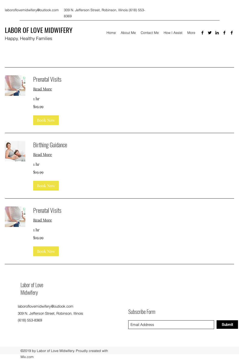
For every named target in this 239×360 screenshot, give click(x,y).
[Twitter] (209, 32)
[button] (46, 120)
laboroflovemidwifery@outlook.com (32, 10)
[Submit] (227, 324)
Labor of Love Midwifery (31, 288)
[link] (133, 79)
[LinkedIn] (217, 32)
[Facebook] (202, 32)
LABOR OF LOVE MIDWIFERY (38, 30)
